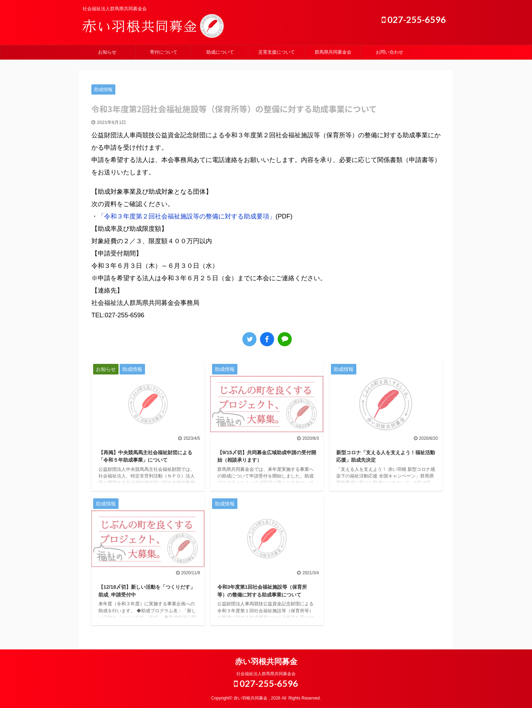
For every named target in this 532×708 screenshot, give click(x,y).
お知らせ (107, 52)
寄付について (163, 52)
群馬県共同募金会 (333, 52)
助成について (220, 52)
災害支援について (276, 52)
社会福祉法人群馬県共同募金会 (266, 673)
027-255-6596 (414, 19)
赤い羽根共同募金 (266, 661)
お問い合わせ (389, 52)
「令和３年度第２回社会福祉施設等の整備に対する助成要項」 (187, 216)
